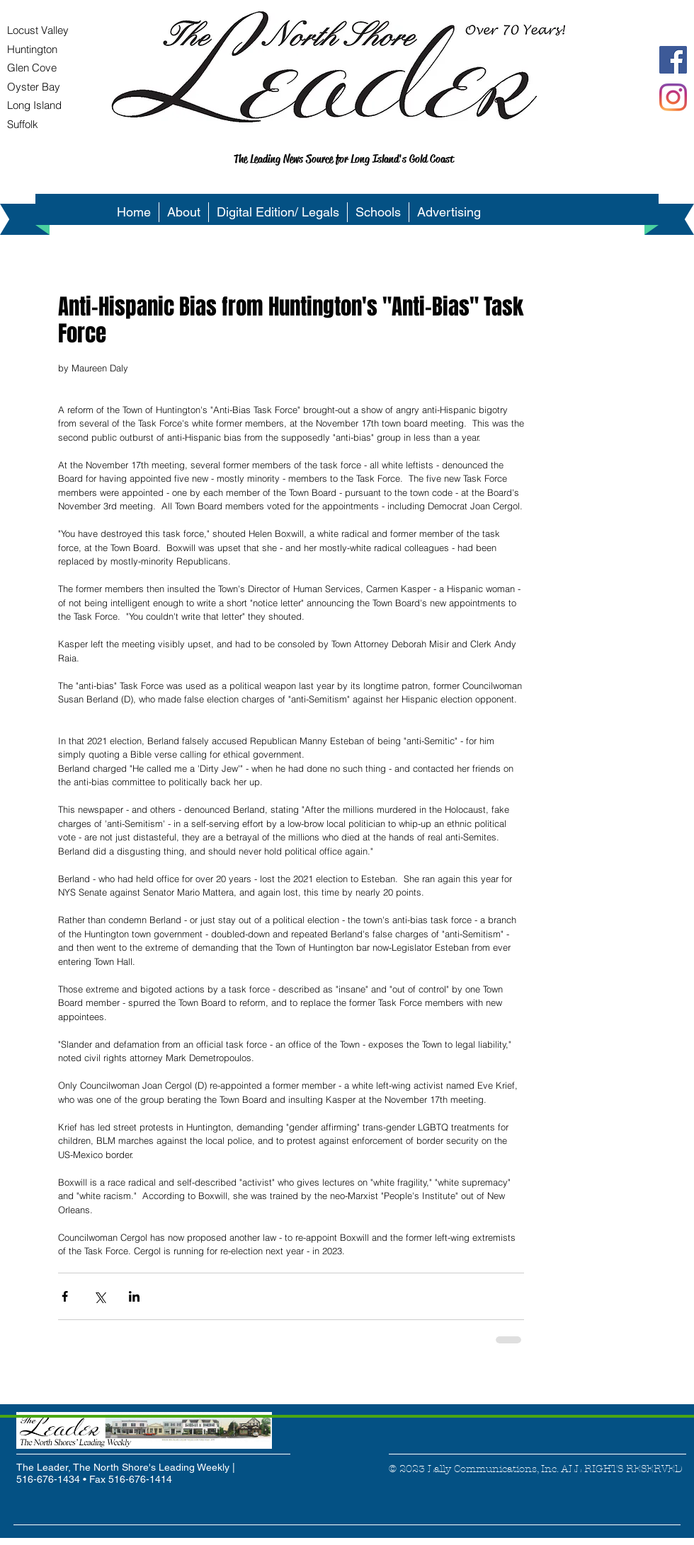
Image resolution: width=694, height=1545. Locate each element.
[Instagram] (673, 97)
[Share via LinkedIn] (134, 1296)
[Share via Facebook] (65, 1296)
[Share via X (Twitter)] (99, 1296)
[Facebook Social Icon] (673, 60)
